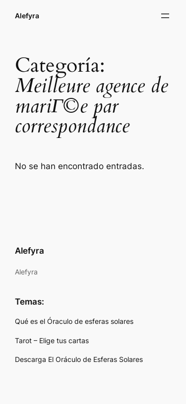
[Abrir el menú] (165, 16)
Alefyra (27, 15)
